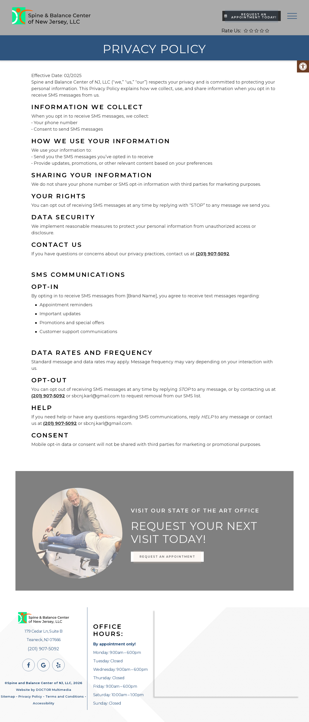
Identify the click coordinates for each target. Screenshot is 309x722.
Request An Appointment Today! (250, 16)
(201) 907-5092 (212, 254)
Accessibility (43, 703)
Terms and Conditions (64, 696)
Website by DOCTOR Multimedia (43, 690)
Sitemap (8, 696)
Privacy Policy (30, 696)
